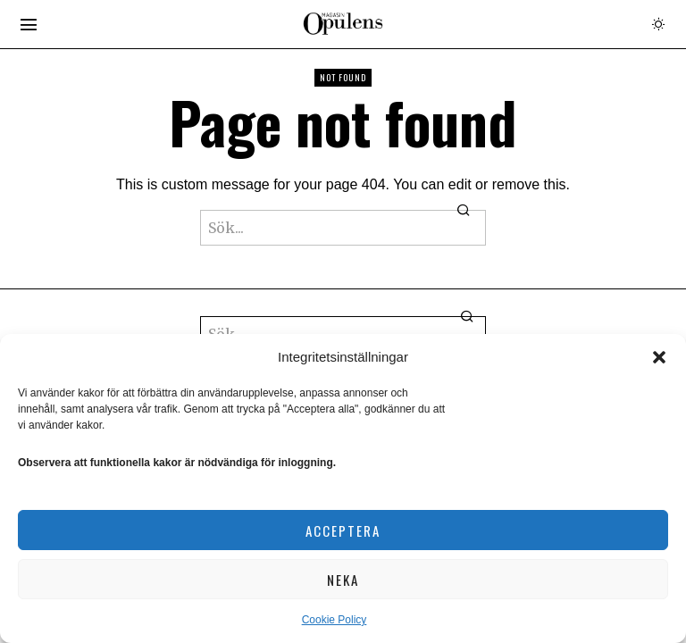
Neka (343, 579)
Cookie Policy (334, 620)
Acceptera (343, 530)
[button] (659, 357)
